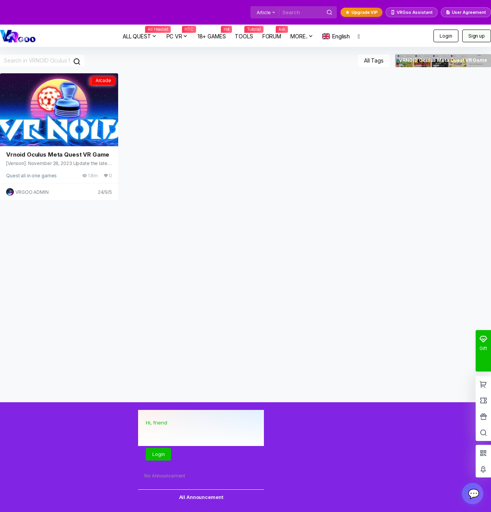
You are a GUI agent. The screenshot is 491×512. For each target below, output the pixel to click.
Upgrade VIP (361, 12)
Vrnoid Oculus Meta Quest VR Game (57, 154)
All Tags (374, 60)
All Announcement (201, 497)
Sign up (476, 36)
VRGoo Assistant (411, 12)
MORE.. (302, 36)
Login (446, 36)
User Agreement (466, 12)
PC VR (179, 36)
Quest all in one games (31, 175)
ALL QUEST (142, 36)
